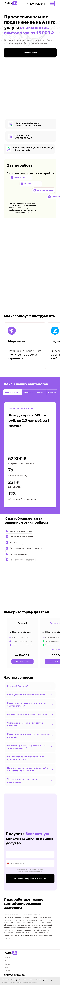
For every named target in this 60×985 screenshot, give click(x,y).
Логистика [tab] (40, 392)
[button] (30, 52)
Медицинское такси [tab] (12, 392)
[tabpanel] (30, 457)
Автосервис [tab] (28, 392)
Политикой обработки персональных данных (29, 981)
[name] (30, 854)
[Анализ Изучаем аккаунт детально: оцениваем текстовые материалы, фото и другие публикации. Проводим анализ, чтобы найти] (31, 184)
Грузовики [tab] (52, 392)
